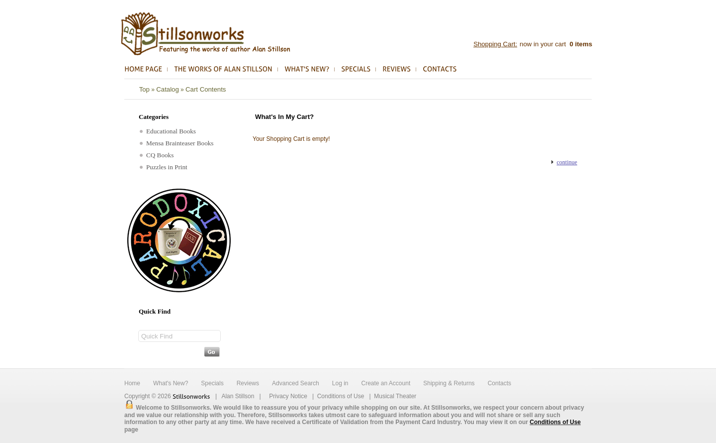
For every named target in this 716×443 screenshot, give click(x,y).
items (580, 44)
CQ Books (157, 155)
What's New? (170, 383)
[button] (564, 162)
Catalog (167, 89)
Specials (212, 383)
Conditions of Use (340, 396)
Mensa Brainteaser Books (177, 143)
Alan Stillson (237, 396)
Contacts (499, 383)
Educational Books (168, 131)
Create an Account (385, 383)
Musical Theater (395, 396)
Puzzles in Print (163, 167)
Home (132, 383)
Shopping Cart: (495, 44)
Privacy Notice (288, 396)
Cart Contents (205, 89)
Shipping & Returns (448, 383)
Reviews (248, 383)
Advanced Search (295, 383)
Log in (340, 383)
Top (144, 89)
